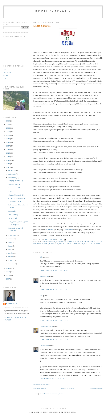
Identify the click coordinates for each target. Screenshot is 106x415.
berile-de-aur (53, 11)
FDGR (10, 191)
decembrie (12, 170)
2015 (8, 153)
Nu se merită (12, 218)
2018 (8, 142)
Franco (70, 242)
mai (10, 249)
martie (10, 257)
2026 (8, 121)
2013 (8, 160)
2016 (8, 149)
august (11, 239)
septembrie (12, 235)
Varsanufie (12, 211)
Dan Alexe (7, 72)
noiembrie (12, 174)
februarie (11, 260)
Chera (5, 76)
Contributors (68, 230)
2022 (8, 128)
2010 (8, 268)
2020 (8, 135)
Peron (62, 244)
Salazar (88, 244)
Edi (41, 257)
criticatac (61, 242)
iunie (10, 246)
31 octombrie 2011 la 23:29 (54, 339)
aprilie (10, 253)
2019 (8, 139)
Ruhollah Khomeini (74, 244)
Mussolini (53, 244)
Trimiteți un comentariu (42, 385)
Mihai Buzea (44, 276)
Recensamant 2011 (14, 188)
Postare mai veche (96, 389)
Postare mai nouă (39, 389)
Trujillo (96, 244)
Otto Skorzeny (13, 215)
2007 (8, 279)
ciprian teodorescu (46, 326)
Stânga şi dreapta (14, 184)
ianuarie (11, 264)
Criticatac (49, 230)
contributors (49, 242)
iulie (10, 242)
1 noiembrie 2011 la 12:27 (53, 379)
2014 (8, 157)
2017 (8, 146)
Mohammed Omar (40, 244)
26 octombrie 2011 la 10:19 (54, 270)
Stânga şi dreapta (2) (15, 181)
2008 (8, 275)
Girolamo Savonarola (85, 242)
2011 (8, 167)
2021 (8, 132)
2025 (8, 124)
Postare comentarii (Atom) (53, 394)
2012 (8, 164)
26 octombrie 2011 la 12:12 (54, 289)
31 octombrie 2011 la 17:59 (54, 320)
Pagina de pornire (67, 389)
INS (4, 69)
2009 (8, 272)
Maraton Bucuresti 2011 (16, 195)
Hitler (99, 242)
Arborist (6, 79)
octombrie (12, 178)
